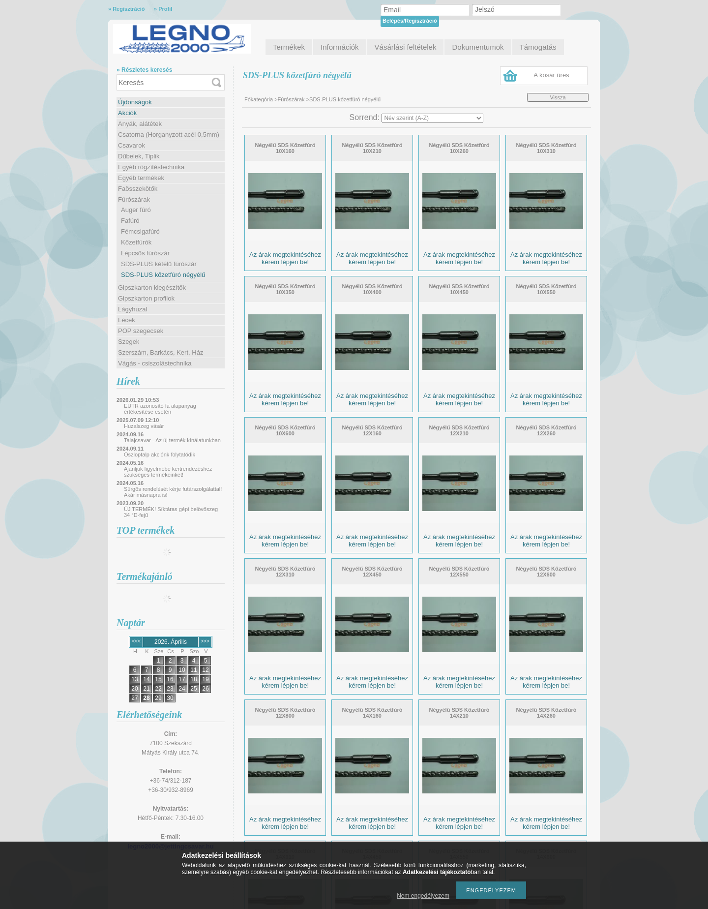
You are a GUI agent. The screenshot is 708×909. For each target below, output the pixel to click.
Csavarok (131, 145)
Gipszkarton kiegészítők (152, 287)
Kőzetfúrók (136, 242)
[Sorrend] (432, 118)
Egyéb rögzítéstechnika (151, 167)
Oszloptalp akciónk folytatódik (159, 454)
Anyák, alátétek (140, 123)
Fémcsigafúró (140, 231)
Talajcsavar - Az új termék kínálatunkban (172, 440)
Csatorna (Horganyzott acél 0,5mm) (168, 134)
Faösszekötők (137, 188)
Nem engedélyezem (423, 895)
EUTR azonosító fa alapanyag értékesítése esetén (160, 409)
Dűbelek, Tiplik (139, 156)
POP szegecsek (140, 330)
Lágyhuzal (132, 309)
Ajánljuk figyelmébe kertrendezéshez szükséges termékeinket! (168, 472)
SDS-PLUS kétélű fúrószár (159, 264)
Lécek (126, 320)
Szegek (128, 341)
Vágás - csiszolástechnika (155, 363)
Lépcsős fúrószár (145, 253)
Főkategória (258, 99)
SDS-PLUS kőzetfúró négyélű (163, 274)
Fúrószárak (134, 199)
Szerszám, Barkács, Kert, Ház (160, 352)
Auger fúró (136, 209)
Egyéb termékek (141, 178)
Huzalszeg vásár (144, 426)
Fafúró (130, 220)
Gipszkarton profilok (146, 298)
